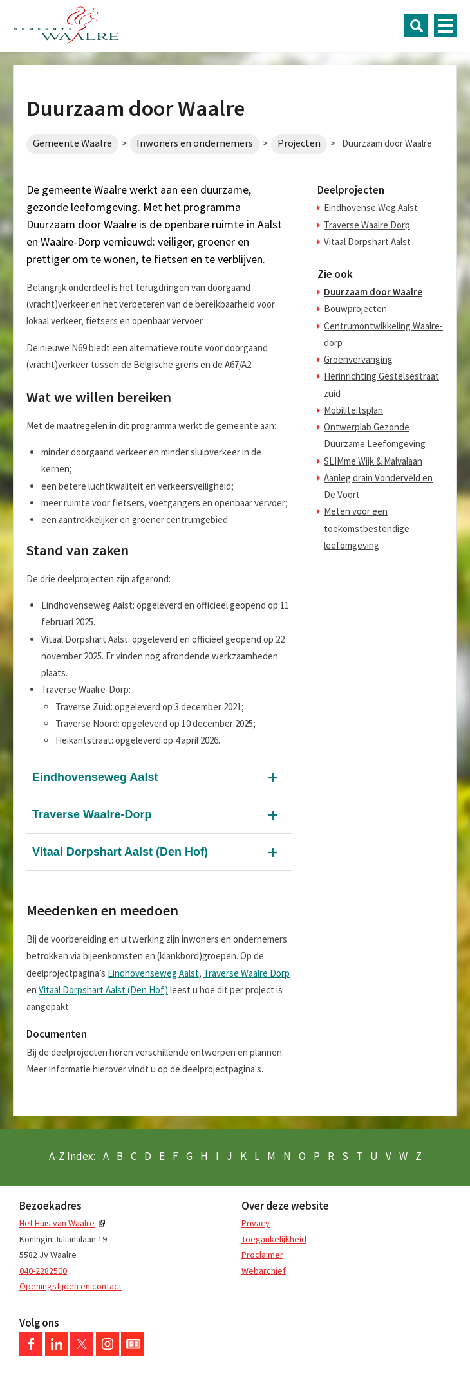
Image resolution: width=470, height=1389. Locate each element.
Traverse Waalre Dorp (246, 973)
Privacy (255, 1223)
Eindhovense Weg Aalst (371, 207)
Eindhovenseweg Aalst (95, 777)
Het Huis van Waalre (57, 1223)
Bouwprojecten (355, 308)
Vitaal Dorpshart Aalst (367, 241)
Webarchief (263, 1270)
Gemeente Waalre (72, 143)
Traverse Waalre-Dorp (91, 814)
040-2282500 (43, 1270)
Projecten (299, 143)
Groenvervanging (358, 359)
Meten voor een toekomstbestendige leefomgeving (366, 528)
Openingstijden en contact (70, 1286)
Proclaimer (262, 1254)
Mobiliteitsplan (353, 410)
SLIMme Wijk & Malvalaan (373, 461)
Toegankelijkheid (273, 1239)
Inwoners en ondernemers (194, 143)
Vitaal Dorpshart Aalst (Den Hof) (120, 851)
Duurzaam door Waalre (373, 292)
